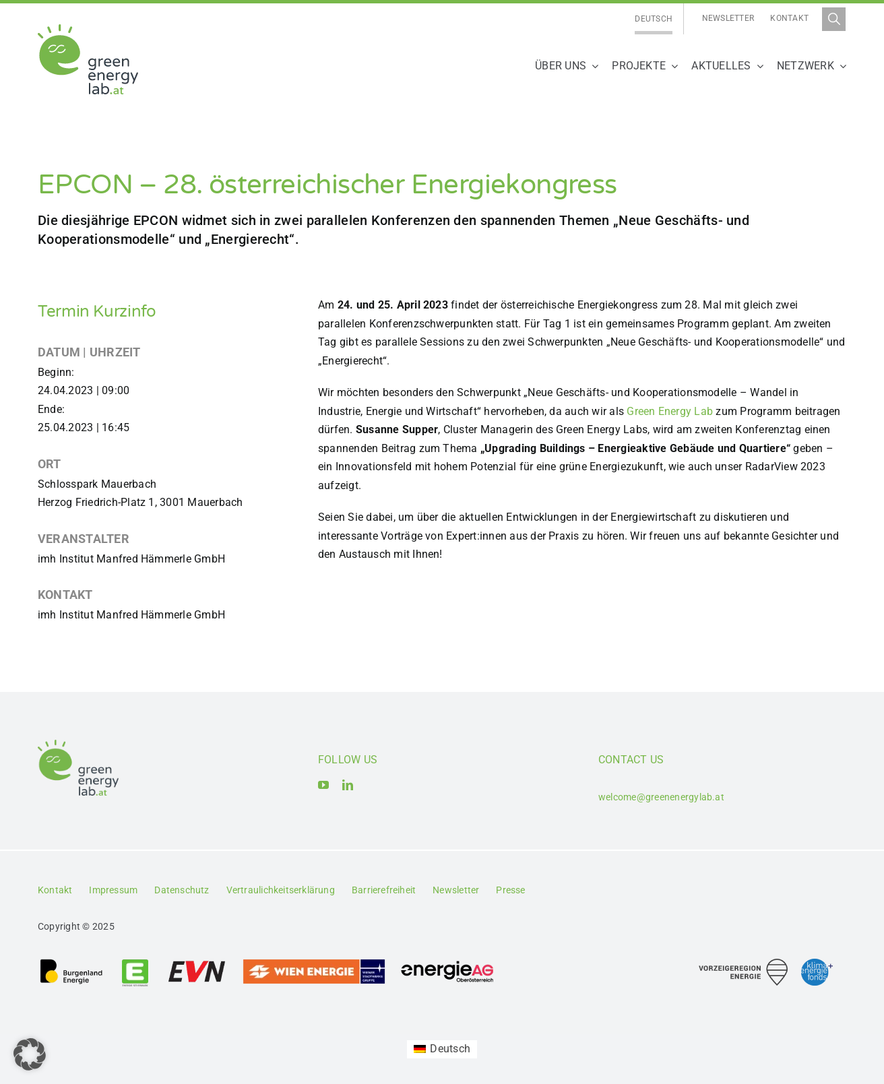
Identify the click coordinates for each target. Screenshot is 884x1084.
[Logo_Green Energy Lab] (88, 29)
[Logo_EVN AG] (196, 963)
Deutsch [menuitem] (653, 19)
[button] (29, 1054)
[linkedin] (347, 784)
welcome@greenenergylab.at (661, 797)
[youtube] (323, 784)
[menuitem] (653, 19)
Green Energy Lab (670, 411)
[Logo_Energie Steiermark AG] (135, 963)
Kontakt (789, 18)
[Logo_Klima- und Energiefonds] (817, 963)
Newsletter (728, 18)
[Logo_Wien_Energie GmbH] (314, 963)
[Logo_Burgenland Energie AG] (71, 963)
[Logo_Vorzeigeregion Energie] (743, 963)
